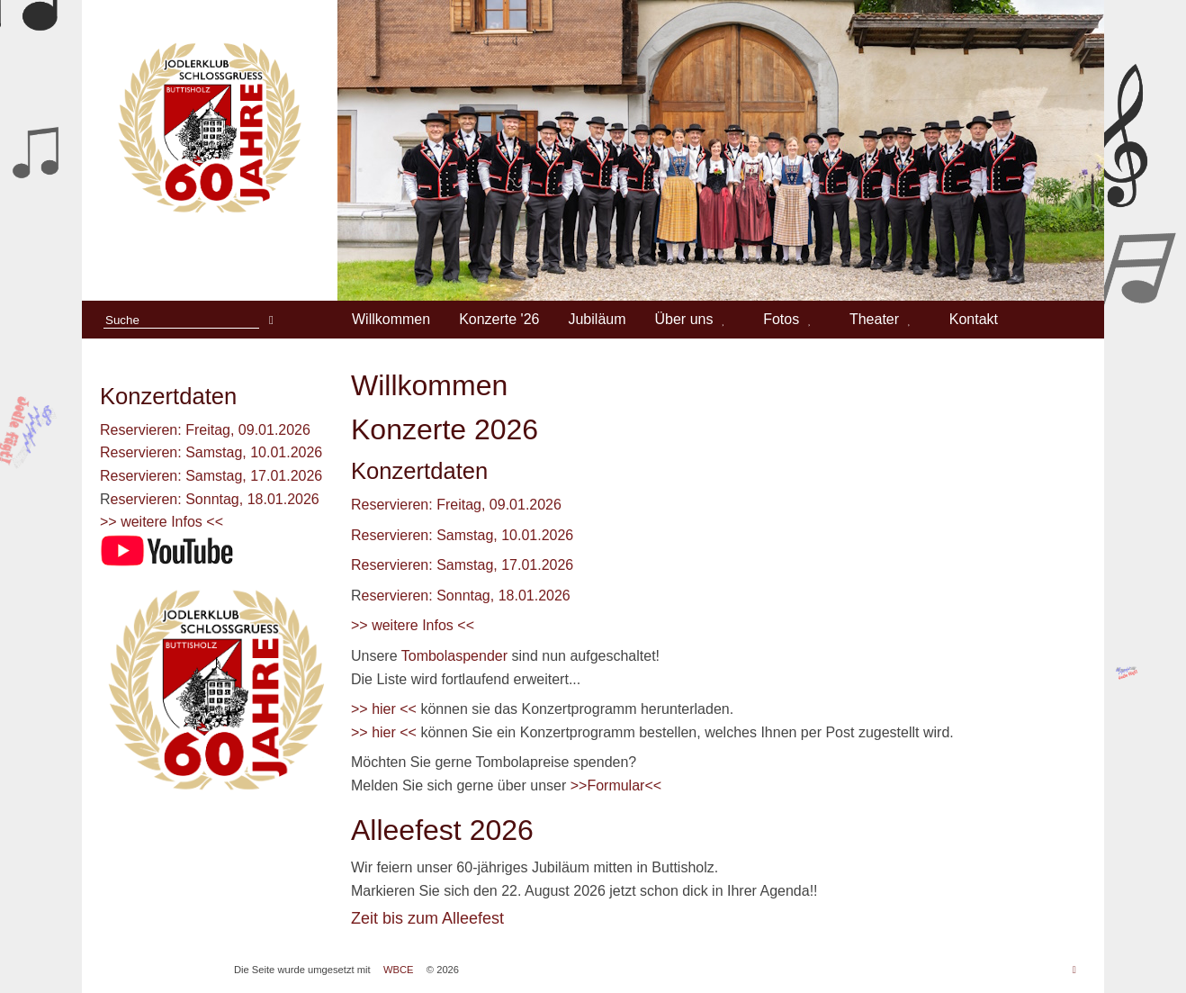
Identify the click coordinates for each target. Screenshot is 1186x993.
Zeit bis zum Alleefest (427, 918)
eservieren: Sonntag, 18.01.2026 (215, 499)
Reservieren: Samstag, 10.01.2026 (211, 452)
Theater (874, 319)
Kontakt (973, 319)
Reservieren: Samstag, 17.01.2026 (211, 475)
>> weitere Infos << (161, 521)
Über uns (684, 319)
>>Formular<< (616, 785)
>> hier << (384, 709)
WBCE (398, 969)
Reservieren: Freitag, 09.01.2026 (205, 430)
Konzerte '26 (499, 319)
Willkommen (391, 319)
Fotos (781, 319)
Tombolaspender (456, 656)
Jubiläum (596, 319)
